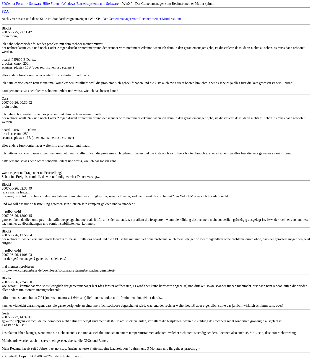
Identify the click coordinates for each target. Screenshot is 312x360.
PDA (5, 11)
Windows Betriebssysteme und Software (90, 3)
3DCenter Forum (13, 3)
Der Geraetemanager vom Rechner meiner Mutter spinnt (141, 19)
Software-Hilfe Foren (44, 3)
